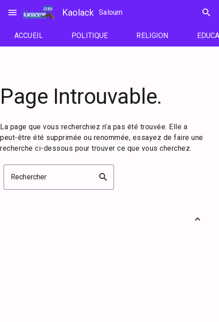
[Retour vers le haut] (197, 219)
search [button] (103, 177)
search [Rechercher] (206, 12)
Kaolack (78, 12)
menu (12, 12)
